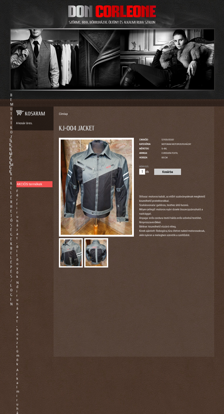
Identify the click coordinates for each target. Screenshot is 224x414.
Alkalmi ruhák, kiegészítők (26, 173)
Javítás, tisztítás (27, 245)
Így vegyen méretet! (30, 251)
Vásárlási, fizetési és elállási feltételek (31, 259)
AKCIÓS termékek (29, 153)
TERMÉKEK (31, 140)
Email (15, 339)
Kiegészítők (24, 209)
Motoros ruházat (28, 215)
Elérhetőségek (128, 95)
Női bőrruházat (26, 181)
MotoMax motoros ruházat (176, 144)
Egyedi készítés (27, 239)
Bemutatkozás (56, 95)
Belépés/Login (167, 95)
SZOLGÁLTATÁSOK (31, 228)
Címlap (63, 114)
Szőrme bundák (27, 203)
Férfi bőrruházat (27, 187)
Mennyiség (144, 166)
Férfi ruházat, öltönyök (32, 159)
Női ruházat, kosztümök (33, 165)
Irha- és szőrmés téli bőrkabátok (30, 195)
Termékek (92, 95)
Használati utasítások (31, 267)
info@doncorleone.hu (30, 301)
